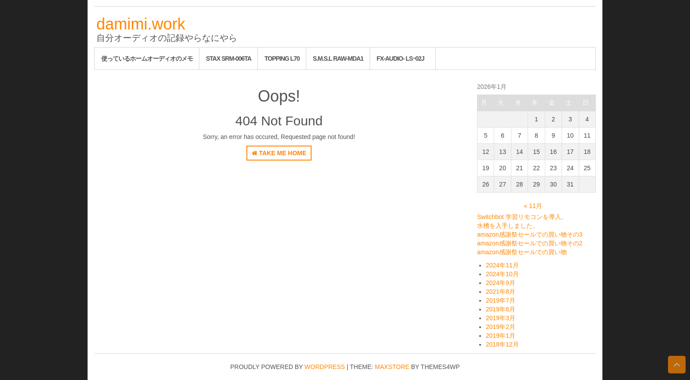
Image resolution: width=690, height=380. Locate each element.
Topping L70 (282, 58)
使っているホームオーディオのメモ (147, 58)
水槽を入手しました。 (508, 225)
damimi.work (140, 24)
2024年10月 (502, 274)
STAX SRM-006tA (228, 58)
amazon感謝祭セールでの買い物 (522, 252)
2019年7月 (500, 300)
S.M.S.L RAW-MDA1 (338, 58)
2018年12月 (502, 344)
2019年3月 (500, 318)
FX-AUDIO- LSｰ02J (400, 58)
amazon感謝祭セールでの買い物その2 (530, 243)
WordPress (325, 366)
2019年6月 (500, 309)
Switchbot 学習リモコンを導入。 (522, 216)
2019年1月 (500, 335)
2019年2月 (500, 326)
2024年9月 (500, 282)
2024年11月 (502, 265)
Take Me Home (279, 153)
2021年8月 (500, 291)
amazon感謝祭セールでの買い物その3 (530, 234)
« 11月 (533, 205)
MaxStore (392, 366)
